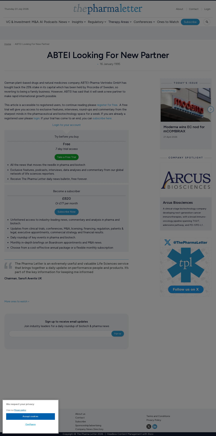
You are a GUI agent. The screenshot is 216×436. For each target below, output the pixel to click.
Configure (31, 424)
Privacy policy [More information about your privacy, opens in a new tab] (20, 410)
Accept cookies (30, 416)
